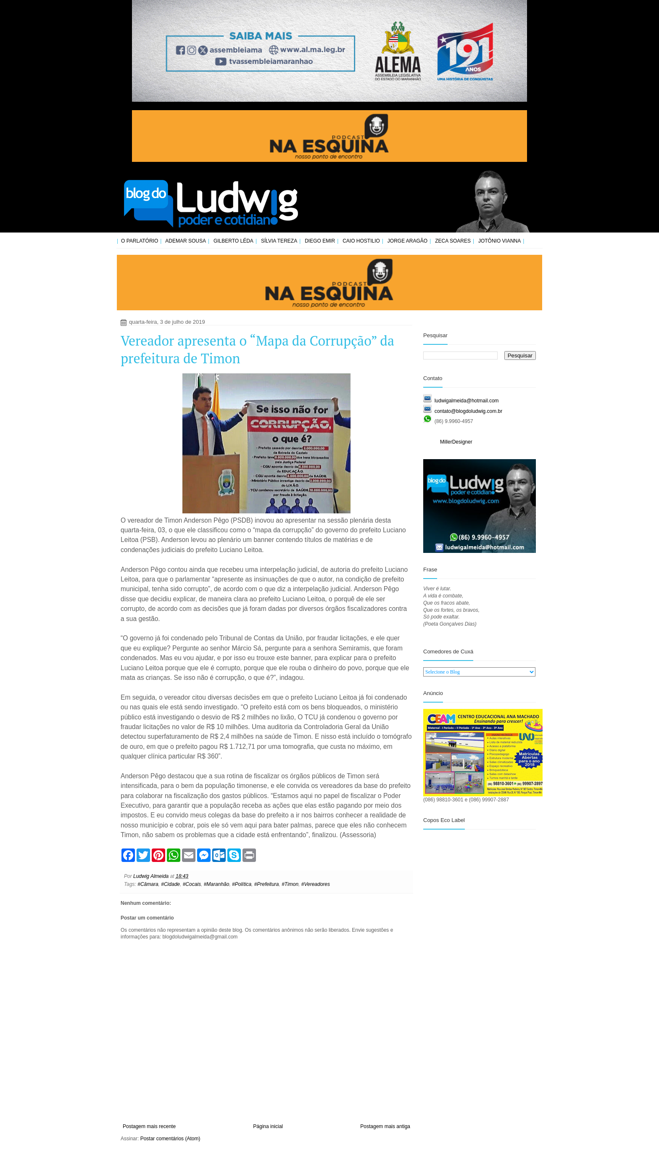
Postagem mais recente (149, 1126)
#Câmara (147, 884)
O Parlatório (139, 241)
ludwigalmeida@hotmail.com (467, 401)
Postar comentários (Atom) (170, 1139)
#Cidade (170, 884)
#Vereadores (315, 884)
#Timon (290, 884)
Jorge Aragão (407, 241)
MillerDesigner (456, 442)
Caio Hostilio (361, 241)
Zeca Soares (453, 241)
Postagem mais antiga (385, 1126)
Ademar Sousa (185, 241)
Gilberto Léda (233, 241)
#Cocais (192, 884)
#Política (241, 884)
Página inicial (268, 1126)
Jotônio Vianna (499, 241)
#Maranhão (216, 884)
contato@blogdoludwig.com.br (469, 411)
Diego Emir (320, 241)
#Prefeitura (266, 884)
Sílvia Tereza (279, 241)
